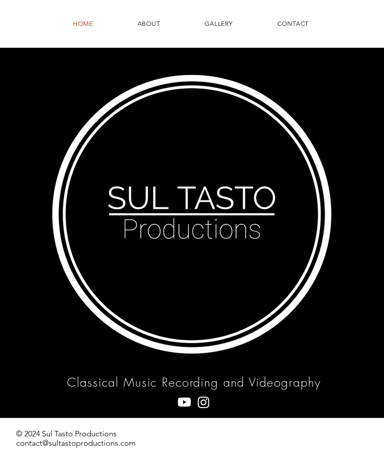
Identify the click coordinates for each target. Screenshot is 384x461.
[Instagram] (203, 402)
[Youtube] (184, 402)
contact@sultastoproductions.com (76, 443)
